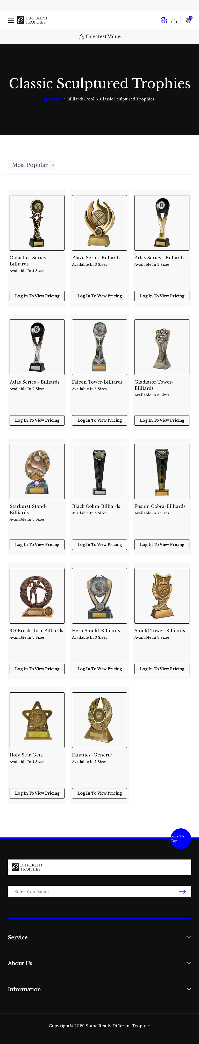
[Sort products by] (31, 165)
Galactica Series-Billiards (37, 261)
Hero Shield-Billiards (99, 634)
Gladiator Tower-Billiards (161, 385)
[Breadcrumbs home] (52, 99)
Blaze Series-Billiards (99, 261)
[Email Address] (99, 891)
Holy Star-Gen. (37, 758)
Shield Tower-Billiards (161, 634)
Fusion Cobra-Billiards (161, 510)
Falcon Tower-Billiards (99, 385)
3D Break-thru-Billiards (37, 634)
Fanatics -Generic (99, 758)
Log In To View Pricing (37, 296)
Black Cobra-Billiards (99, 510)
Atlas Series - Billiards (161, 261)
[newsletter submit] (182, 891)
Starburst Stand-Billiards (37, 510)
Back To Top (177, 838)
